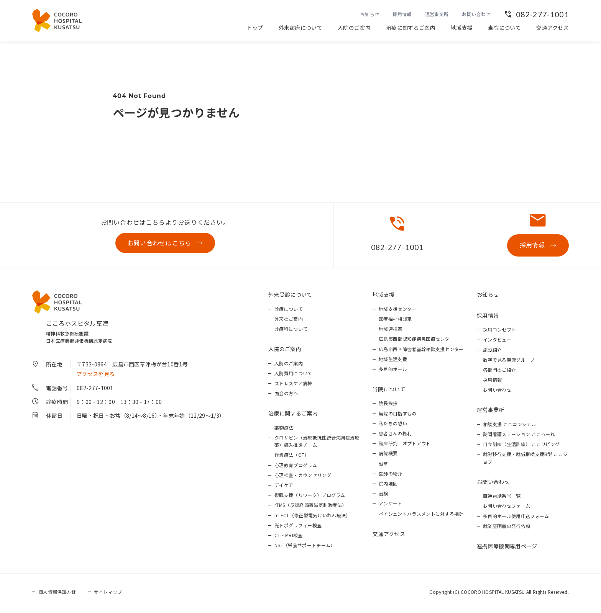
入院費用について (293, 375)
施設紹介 (492, 351)
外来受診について (290, 297)
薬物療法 (283, 430)
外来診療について (301, 27)
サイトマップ (108, 594)
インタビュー (497, 341)
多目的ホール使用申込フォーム (516, 518)
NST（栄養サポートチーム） (304, 547)
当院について (504, 27)
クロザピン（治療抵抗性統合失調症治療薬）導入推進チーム (317, 443)
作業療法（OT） (291, 457)
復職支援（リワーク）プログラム (309, 497)
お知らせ (369, 14)
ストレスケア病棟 (293, 385)
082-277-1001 (542, 14)
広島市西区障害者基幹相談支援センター (421, 351)
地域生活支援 (393, 361)
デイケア (283, 487)
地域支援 (462, 27)
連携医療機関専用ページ (507, 548)
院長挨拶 (388, 405)
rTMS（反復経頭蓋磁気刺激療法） (310, 507)
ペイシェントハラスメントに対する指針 (421, 515)
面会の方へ (286, 395)
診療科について (290, 331)
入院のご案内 (354, 27)
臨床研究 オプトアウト (405, 445)
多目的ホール (393, 371)
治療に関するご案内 (410, 27)
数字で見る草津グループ (509, 362)
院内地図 (388, 485)
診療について (288, 311)
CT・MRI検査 (288, 537)
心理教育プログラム (295, 467)
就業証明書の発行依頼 (506, 528)
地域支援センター (398, 311)
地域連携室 (390, 331)
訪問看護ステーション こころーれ (519, 436)
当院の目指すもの (398, 415)
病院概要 (388, 455)
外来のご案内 (288, 321)
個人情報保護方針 (57, 594)
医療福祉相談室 (395, 321)
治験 (383, 495)
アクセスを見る (96, 376)
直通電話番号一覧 (502, 498)
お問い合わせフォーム (506, 508)
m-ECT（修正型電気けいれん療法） (312, 517)
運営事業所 (437, 14)
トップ (255, 27)
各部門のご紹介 (499, 372)
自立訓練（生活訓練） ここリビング (521, 446)
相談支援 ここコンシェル (509, 426)
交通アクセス (552, 27)
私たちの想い (393, 425)
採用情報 (401, 14)
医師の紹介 (390, 475)
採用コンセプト (499, 332)
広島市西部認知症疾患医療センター (416, 341)
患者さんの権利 (395, 435)
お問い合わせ (476, 14)
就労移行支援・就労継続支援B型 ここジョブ (525, 460)
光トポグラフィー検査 (298, 527)
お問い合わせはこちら (159, 243)
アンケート (390, 505)
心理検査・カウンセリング (302, 477)
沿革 (383, 465)
